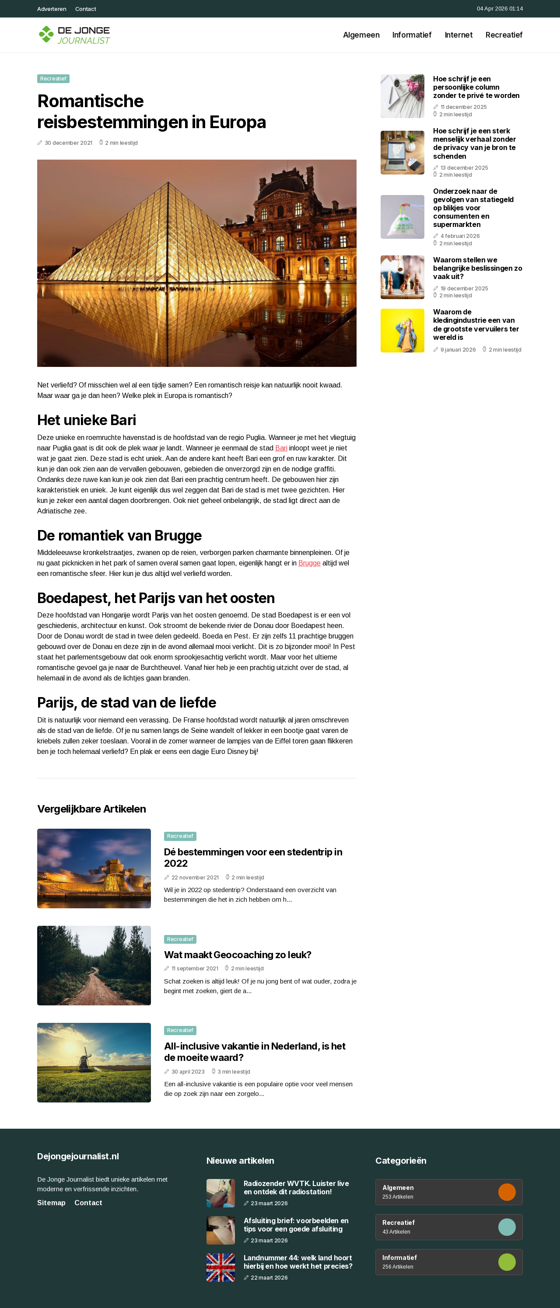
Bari (281, 448)
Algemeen (361, 35)
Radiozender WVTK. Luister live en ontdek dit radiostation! (296, 1187)
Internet (459, 35)
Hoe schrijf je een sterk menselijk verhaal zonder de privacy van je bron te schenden (474, 143)
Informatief (411, 35)
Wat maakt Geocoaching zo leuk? (238, 954)
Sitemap (51, 1203)
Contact (85, 8)
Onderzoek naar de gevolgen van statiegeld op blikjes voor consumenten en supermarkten (473, 208)
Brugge (309, 563)
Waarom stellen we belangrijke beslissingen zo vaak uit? (477, 268)
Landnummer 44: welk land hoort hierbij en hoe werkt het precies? (298, 1262)
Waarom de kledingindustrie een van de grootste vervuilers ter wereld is (476, 324)
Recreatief (504, 35)
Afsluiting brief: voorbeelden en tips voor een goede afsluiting (296, 1225)
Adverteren (51, 8)
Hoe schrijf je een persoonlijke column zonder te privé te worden (476, 87)
